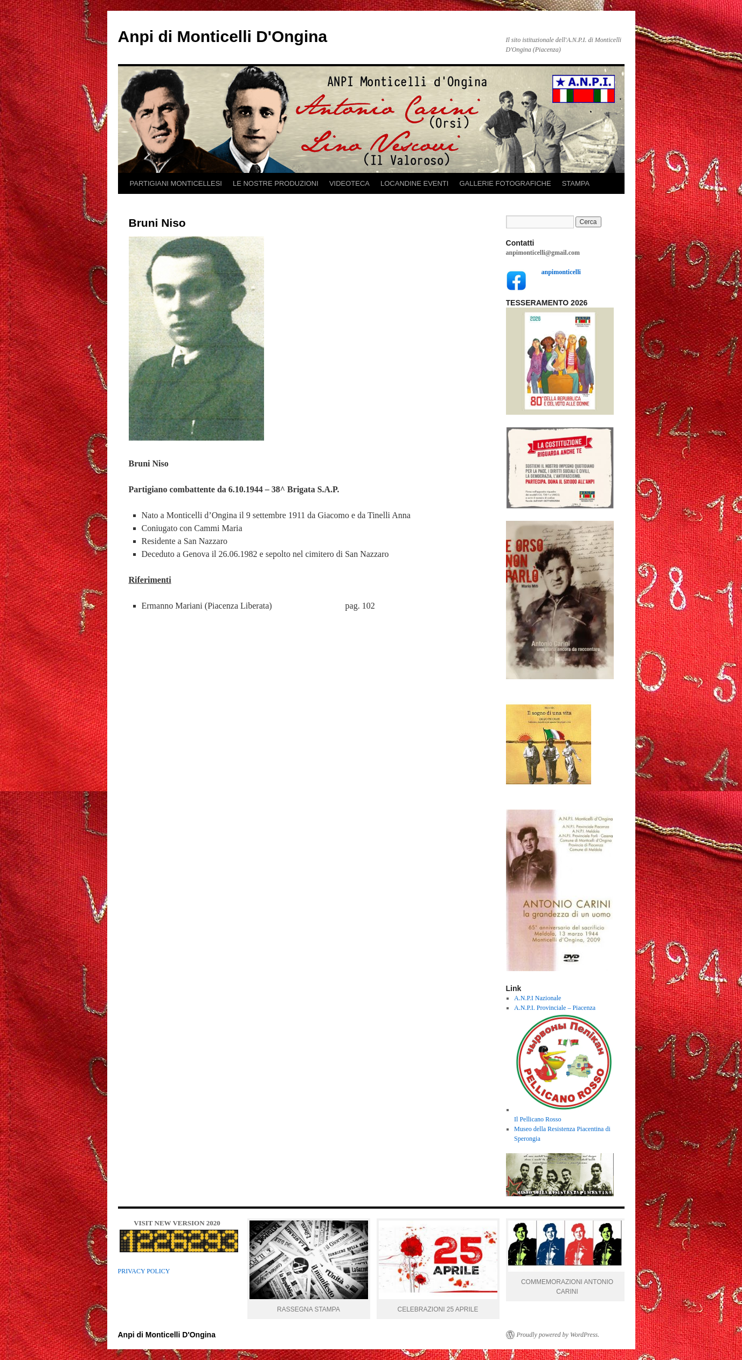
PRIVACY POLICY (144, 1271)
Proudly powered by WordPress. (558, 1334)
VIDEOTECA (349, 183)
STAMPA (576, 183)
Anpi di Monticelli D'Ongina (223, 36)
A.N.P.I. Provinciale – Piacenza (554, 1008)
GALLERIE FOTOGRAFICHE (505, 183)
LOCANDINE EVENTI (414, 183)
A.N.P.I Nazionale (537, 998)
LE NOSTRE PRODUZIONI (275, 183)
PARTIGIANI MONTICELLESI (176, 183)
